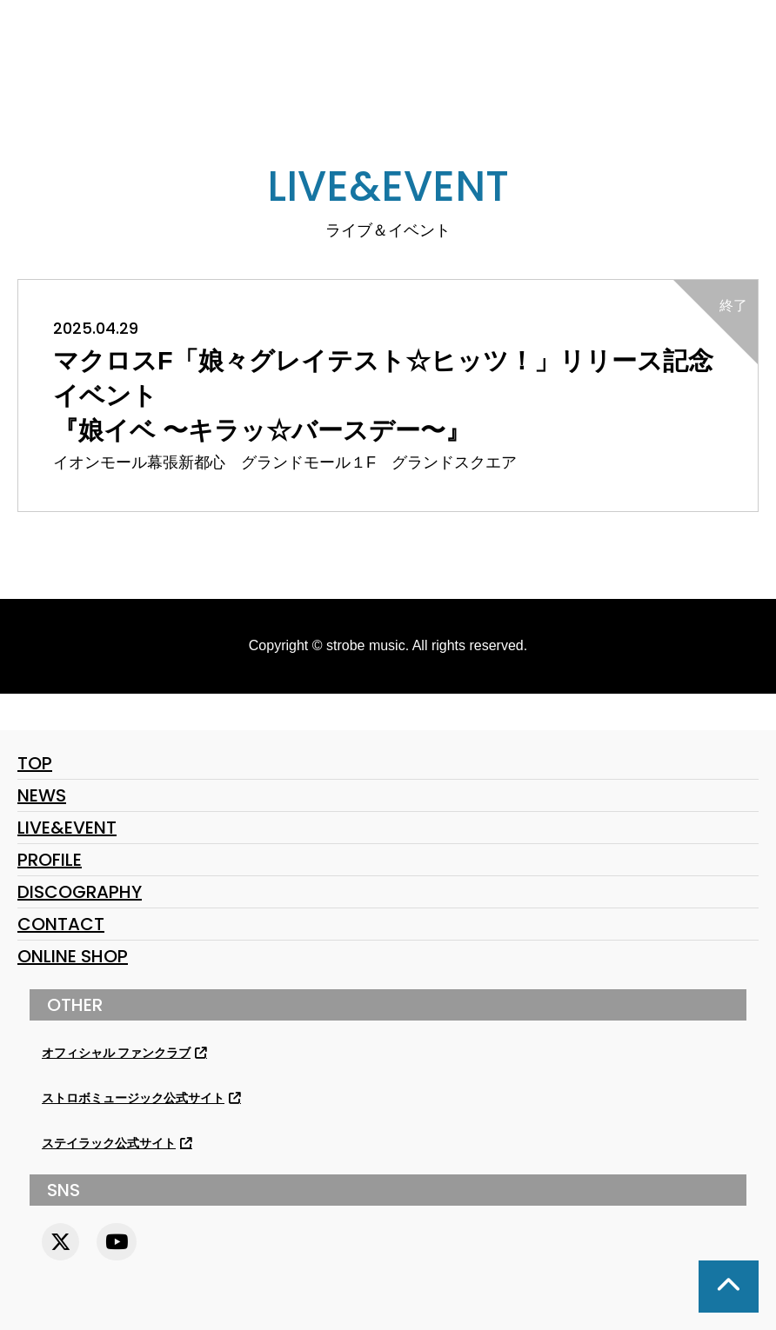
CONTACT (60, 924)
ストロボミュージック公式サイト (133, 1098)
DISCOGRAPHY (79, 892)
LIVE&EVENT (67, 827)
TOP (34, 763)
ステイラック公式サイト (109, 1143)
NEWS (41, 795)
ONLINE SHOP (72, 956)
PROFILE (49, 860)
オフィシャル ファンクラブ (116, 1053)
